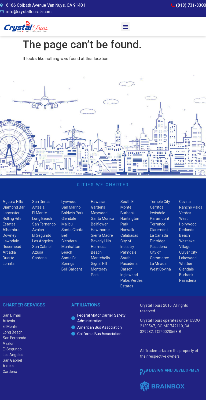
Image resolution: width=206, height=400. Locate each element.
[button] (125, 26)
